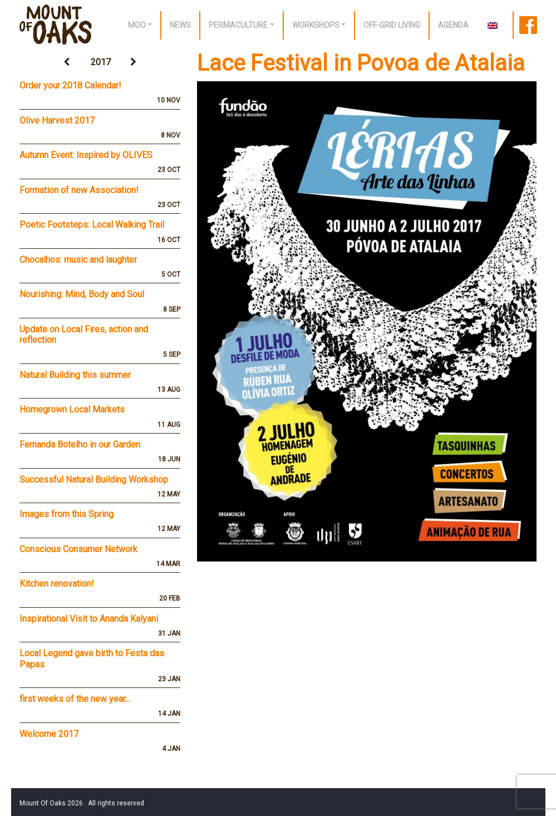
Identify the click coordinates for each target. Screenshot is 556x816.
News (180, 25)
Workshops (315, 25)
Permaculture (238, 25)
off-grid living (391, 25)
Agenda (453, 25)
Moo (137, 25)
